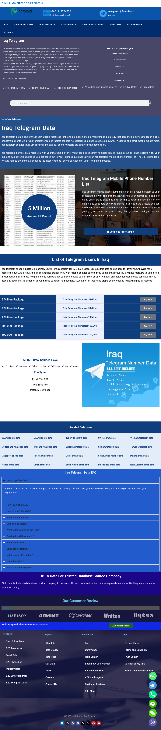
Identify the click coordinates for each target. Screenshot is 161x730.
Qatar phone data (74, 455)
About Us (50, 643)
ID (28, 3)
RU (35, 3)
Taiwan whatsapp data (141, 446)
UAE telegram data (43, 438)
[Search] (150, 103)
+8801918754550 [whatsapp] (60, 11)
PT (31, 3)
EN (18, 3)
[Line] (153, 704)
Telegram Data (68, 24)
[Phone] (153, 694)
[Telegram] (153, 685)
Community (91, 650)
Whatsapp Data (47, 24)
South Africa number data (110, 455)
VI (42, 3)
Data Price (50, 656)
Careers (49, 677)
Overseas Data (134, 24)
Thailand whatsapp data (45, 446)
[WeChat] (153, 713)
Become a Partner (94, 670)
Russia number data (43, 455)
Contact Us (51, 684)
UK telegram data (107, 438)
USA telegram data (10, 438)
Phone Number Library (93, 24)
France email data (10, 464)
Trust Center (131, 656)
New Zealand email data (142, 464)
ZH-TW (12, 3)
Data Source (52, 650)
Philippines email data (109, 464)
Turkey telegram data (76, 438)
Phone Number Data (23, 24)
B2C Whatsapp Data (16, 675)
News (48, 670)
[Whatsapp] (153, 676)
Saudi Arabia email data (77, 464)
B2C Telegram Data (16, 682)
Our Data (50, 663)
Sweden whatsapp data (77, 446)
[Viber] (153, 722)
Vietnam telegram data (141, 438)
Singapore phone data (12, 455)
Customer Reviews (95, 684)
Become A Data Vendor (97, 663)
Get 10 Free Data (15, 641)
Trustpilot (6, 608)
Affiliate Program (94, 677)
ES (38, 3)
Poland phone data (139, 455)
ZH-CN (4, 3)
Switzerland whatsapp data (14, 446)
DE (25, 3)
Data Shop (8, 32)
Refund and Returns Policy (139, 670)
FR (21, 3)
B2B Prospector (14, 648)
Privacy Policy (132, 643)
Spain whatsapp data (108, 446)
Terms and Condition (136, 650)
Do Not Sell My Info (135, 663)
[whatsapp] (46, 13)
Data (5, 24)
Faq (87, 643)
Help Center (91, 656)
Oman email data (42, 464)
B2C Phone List (14, 662)
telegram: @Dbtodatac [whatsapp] (121, 11)
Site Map (90, 691)
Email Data (115, 24)
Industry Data (13, 668)
